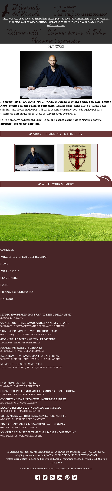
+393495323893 (95, 451)
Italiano (6, 299)
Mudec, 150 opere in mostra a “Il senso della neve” (56, 316)
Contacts (7, 249)
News (4, 263)
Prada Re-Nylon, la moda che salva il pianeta (56, 425)
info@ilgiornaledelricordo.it (30, 455)
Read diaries (9, 277)
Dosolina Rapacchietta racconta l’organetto (56, 417)
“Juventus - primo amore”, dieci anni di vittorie (56, 324)
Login (4, 285)
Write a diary (10, 270)
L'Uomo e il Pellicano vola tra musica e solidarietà (56, 392)
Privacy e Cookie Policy (17, 292)
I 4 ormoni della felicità (56, 384)
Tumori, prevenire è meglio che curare (56, 332)
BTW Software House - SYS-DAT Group (44, 468)
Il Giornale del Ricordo (19, 451)
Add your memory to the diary (56, 134)
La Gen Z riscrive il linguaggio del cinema (56, 409)
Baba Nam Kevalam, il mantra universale (56, 357)
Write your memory (56, 184)
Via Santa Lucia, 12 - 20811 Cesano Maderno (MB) (59, 451)
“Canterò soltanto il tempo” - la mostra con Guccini (56, 434)
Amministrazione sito (80, 468)
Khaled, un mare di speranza (56, 349)
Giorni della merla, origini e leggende (56, 341)
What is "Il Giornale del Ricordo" (23, 256)
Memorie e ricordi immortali (56, 365)
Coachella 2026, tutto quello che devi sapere (56, 401)
